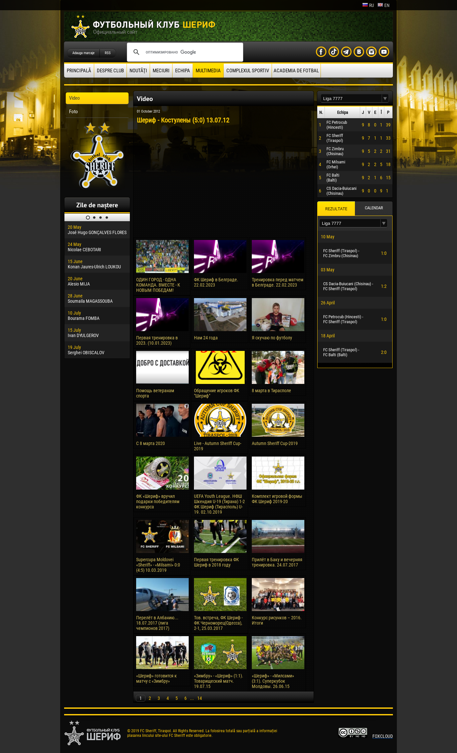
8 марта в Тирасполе (271, 390)
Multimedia (208, 71)
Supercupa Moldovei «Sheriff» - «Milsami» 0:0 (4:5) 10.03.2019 (158, 565)
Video (74, 98)
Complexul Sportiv (247, 71)
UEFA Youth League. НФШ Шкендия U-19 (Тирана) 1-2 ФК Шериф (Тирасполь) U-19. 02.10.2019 (219, 504)
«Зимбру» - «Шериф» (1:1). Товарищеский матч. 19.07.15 (218, 681)
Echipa (182, 71)
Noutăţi (138, 71)
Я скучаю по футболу (272, 337)
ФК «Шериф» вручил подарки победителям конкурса (157, 501)
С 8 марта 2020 (150, 443)
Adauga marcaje (83, 53)
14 (199, 698)
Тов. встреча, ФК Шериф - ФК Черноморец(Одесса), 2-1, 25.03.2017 (218, 623)
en (383, 5)
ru (368, 5)
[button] (385, 98)
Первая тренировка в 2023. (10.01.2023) (157, 340)
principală (79, 71)
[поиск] (184, 52)
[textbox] (351, 98)
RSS (108, 53)
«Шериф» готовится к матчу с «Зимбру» (156, 678)
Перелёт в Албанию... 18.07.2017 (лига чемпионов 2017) (157, 623)
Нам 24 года (206, 337)
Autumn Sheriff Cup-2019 (275, 443)
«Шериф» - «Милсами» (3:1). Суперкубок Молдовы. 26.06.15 (273, 681)
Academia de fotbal (296, 71)
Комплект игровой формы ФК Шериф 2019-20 (277, 499)
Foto (73, 112)
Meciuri (161, 71)
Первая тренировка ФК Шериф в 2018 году (216, 562)
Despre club (110, 71)
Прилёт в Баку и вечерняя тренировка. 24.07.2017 (277, 562)
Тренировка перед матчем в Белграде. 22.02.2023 (277, 282)
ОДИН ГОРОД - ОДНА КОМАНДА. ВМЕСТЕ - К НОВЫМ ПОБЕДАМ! (158, 285)
